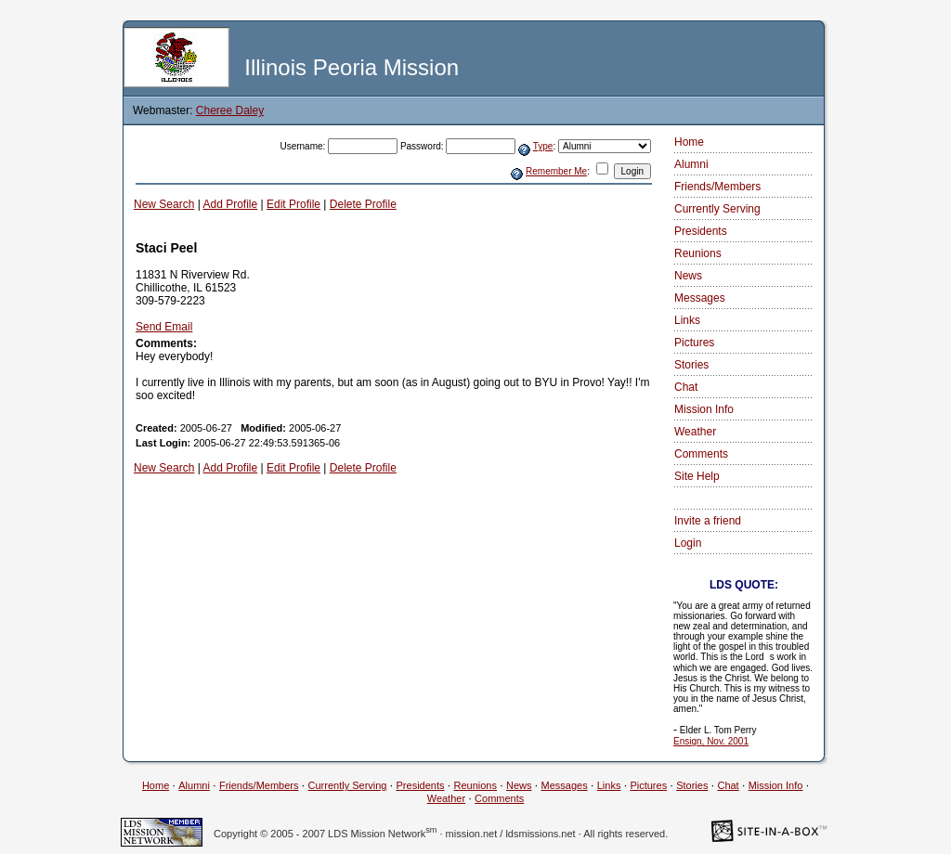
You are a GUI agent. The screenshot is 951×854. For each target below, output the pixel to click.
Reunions (698, 253)
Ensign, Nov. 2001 (711, 741)
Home (689, 142)
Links (687, 320)
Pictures (694, 342)
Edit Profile (293, 204)
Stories (691, 364)
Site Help (697, 476)
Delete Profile (363, 204)
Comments (701, 453)
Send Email (164, 326)
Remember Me (556, 171)
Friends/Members (717, 186)
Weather (695, 431)
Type (543, 146)
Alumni (691, 164)
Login (687, 543)
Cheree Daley (230, 110)
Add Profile (230, 204)
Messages (699, 297)
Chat (685, 387)
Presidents (700, 231)
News (688, 275)
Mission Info (704, 409)
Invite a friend (707, 520)
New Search (164, 204)
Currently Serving (717, 208)
